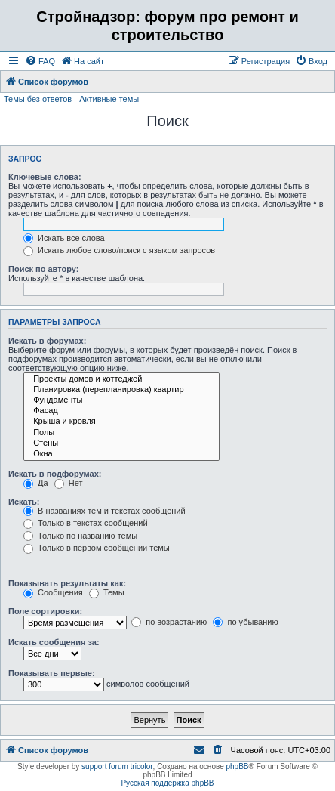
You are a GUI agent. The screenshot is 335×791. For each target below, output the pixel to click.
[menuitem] (40, 61)
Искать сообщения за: (54, 642)
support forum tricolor (116, 766)
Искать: (23, 501)
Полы (121, 433)
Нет (68, 482)
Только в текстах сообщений (85, 522)
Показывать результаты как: (67, 583)
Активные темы (109, 99)
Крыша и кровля (121, 421)
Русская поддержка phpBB (167, 783)
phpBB (237, 766)
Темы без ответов (38, 99)
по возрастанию (169, 621)
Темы (106, 592)
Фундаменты (121, 400)
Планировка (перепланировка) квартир (121, 390)
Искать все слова (64, 238)
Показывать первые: (51, 673)
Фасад (121, 411)
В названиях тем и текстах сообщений (104, 510)
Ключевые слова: (44, 176)
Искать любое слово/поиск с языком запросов (119, 250)
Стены (121, 443)
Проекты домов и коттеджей (121, 379)
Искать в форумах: (47, 340)
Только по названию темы (80, 535)
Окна (121, 454)
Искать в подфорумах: (55, 473)
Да (35, 482)
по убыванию (245, 621)
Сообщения (53, 592)
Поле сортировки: (45, 611)
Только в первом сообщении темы (96, 547)
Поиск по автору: (43, 268)
